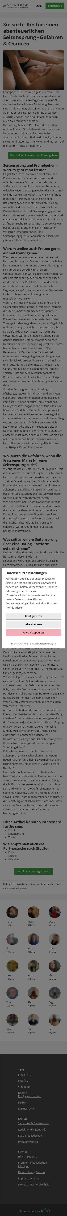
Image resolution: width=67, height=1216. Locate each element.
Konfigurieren (15, 607)
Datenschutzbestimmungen (43, 643)
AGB (26, 643)
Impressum (16, 643)
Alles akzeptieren (33, 632)
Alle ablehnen (33, 624)
